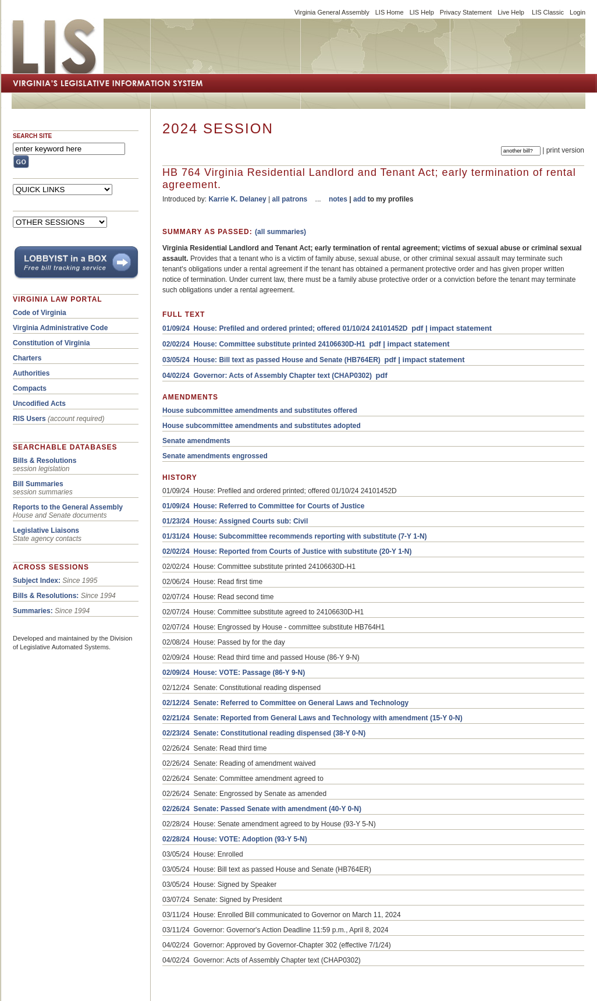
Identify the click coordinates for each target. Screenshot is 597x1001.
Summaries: (33, 611)
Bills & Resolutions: (46, 596)
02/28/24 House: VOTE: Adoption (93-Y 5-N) (234, 839)
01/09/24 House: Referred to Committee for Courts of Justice (263, 506)
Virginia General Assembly (331, 12)
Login (577, 12)
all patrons (290, 199)
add (359, 199)
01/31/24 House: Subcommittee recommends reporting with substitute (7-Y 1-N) (294, 536)
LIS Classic (548, 12)
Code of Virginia (39, 313)
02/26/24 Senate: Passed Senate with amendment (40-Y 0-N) (261, 809)
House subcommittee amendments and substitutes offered (259, 410)
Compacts (30, 388)
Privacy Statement (466, 12)
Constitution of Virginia (51, 343)
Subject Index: (37, 580)
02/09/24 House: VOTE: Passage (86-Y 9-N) (233, 672)
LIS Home (389, 12)
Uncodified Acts (39, 403)
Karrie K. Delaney (237, 199)
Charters (27, 358)
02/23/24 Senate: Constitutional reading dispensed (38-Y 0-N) (263, 733)
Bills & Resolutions (44, 461)
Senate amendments (196, 441)
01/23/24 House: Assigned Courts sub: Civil (235, 521)
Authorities (31, 373)
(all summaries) (280, 232)
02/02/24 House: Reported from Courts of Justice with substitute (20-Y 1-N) (287, 551)
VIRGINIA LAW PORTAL (57, 299)
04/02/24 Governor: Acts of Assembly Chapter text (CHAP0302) (267, 376)
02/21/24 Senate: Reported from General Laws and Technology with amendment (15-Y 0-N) (312, 718)
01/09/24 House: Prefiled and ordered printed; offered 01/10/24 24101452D (285, 328)
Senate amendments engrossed (215, 456)
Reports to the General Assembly (68, 507)
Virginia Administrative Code (60, 328)
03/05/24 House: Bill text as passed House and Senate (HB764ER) (271, 360)
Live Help (511, 12)
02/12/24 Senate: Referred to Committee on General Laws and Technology (285, 703)
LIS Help (422, 12)
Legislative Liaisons (46, 530)
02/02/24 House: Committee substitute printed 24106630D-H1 (263, 344)
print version (565, 150)
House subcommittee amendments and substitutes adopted (261, 426)
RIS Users (29, 419)
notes (338, 199)
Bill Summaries (38, 484)
